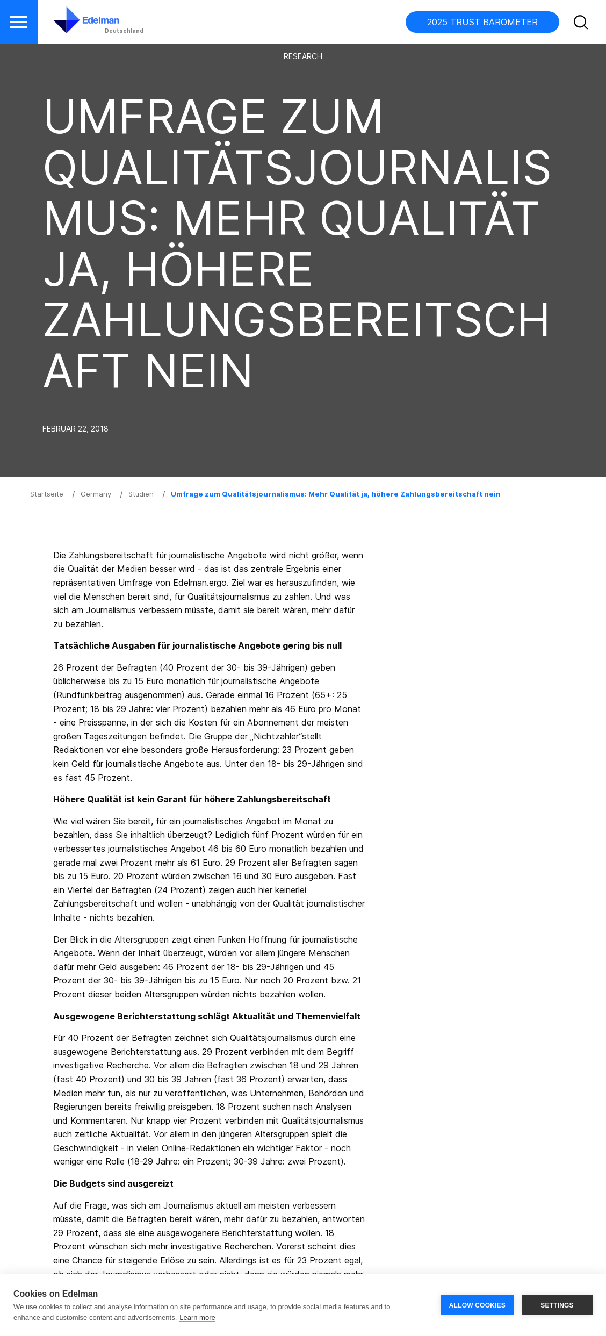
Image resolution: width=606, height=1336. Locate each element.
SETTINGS (557, 1305)
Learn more (197, 1317)
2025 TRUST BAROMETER (482, 22)
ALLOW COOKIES (477, 1305)
